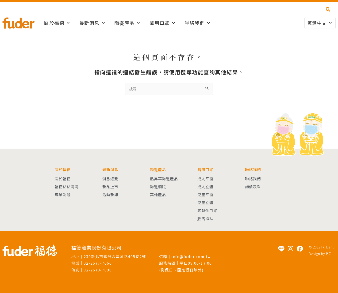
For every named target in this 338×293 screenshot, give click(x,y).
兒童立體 (205, 202)
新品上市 (110, 186)
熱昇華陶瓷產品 (164, 178)
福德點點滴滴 (67, 186)
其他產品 (158, 194)
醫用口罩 (162, 23)
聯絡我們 (197, 23)
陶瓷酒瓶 (158, 186)
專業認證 (63, 194)
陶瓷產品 (127, 23)
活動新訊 (110, 194)
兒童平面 (205, 194)
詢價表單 (253, 186)
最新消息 (92, 23)
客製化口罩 (207, 210)
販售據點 (205, 218)
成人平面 (205, 178)
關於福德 (57, 23)
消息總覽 (110, 178)
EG (329, 253)
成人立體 (205, 186)
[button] (328, 9)
